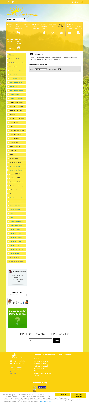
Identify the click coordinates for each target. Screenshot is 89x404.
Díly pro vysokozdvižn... (17, 249)
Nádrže (11, 55)
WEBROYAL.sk (14, 374)
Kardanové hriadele (15, 202)
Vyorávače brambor (15, 162)
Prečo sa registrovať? (41, 366)
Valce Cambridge (15, 146)
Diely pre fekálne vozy (16, 221)
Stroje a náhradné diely (43, 57)
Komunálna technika (16, 261)
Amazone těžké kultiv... (16, 182)
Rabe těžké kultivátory (16, 186)
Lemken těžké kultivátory (52, 59)
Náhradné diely (13, 67)
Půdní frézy (13, 150)
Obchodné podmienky (41, 364)
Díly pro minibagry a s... (16, 245)
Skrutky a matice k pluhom (17, 118)
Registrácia (16, 2)
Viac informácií (46, 402)
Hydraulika (13, 213)
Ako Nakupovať (39, 368)
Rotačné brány (14, 114)
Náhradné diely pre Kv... (16, 106)
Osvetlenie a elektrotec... (17, 198)
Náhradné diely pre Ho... (17, 134)
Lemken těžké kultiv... (16, 170)
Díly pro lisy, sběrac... (16, 229)
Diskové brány (14, 122)
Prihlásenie (9, 2)
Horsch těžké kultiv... (16, 174)
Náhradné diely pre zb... (17, 90)
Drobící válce (14, 158)
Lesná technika (14, 257)
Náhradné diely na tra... (16, 82)
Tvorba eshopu (14, 372)
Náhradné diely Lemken (17, 130)
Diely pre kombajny (15, 94)
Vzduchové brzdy (15, 209)
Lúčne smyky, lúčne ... (16, 138)
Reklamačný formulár (41, 371)
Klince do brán (14, 142)
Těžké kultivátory (15, 166)
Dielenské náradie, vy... (16, 78)
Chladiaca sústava (15, 206)
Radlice (12, 126)
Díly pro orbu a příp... (16, 241)
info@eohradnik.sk (18, 363)
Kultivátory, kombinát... (16, 110)
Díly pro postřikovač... (16, 237)
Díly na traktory (14, 253)
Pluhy (11, 194)
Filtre (11, 217)
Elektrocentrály (14, 59)
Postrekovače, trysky (16, 225)
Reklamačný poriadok (41, 361)
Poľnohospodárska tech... (18, 63)
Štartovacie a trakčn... (16, 71)
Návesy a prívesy (15, 86)
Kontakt (36, 359)
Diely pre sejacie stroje (16, 98)
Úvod (32, 57)
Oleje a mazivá (14, 75)
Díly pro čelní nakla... (16, 233)
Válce (11, 154)
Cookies (36, 376)
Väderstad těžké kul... (16, 190)
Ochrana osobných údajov (42, 373)
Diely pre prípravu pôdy (16, 102)
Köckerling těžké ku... (16, 178)
